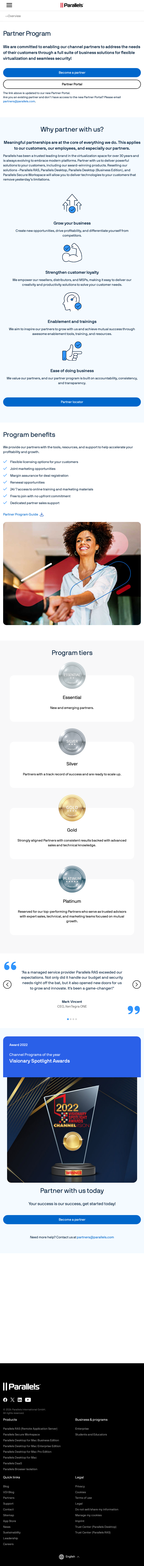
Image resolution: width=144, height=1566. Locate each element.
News (6, 1527)
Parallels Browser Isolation (20, 1469)
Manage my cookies (88, 1515)
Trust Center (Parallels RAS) (93, 1532)
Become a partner (72, 72)
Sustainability (12, 1532)
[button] (72, 1556)
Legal (79, 1503)
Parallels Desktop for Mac (20, 1457)
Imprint (79, 1521)
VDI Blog (8, 1492)
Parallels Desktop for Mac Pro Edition (27, 1451)
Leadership (10, 1538)
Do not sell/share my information (96, 1509)
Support (8, 1503)
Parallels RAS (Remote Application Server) (30, 1428)
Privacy (80, 1486)
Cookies (80, 1492)
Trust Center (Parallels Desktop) (95, 1527)
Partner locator (72, 402)
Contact (8, 1509)
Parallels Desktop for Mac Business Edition (31, 1440)
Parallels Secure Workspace (21, 1434)
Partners (8, 1497)
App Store (9, 1521)
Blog (6, 1486)
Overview (13, 17)
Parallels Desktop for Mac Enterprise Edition (32, 1446)
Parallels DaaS (12, 1463)
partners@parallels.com (19, 101)
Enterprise (82, 1428)
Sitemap (8, 1515)
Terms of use (83, 1497)
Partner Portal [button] (72, 84)
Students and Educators (91, 1434)
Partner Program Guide (20, 514)
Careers (8, 1544)
